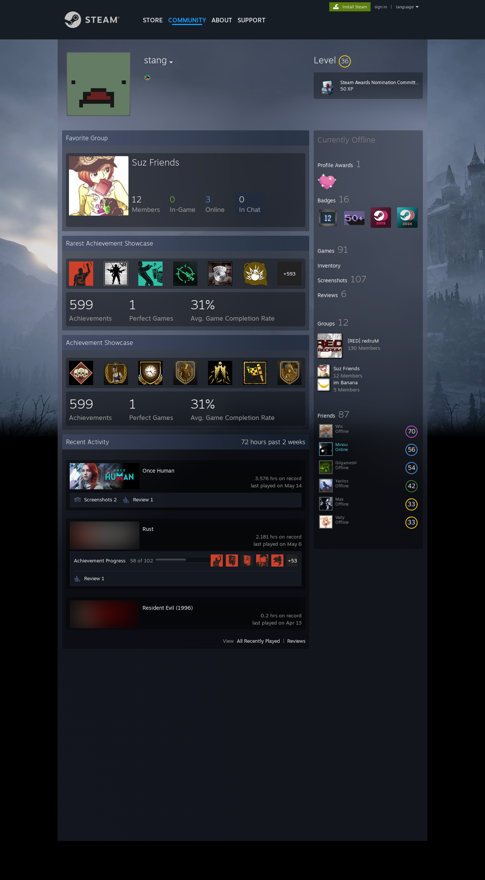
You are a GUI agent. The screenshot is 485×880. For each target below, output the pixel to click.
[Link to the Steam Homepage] (97, 26)
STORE (153, 20)
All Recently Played (258, 641)
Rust (147, 529)
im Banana (345, 382)
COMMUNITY (187, 20)
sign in (380, 6)
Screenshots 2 (100, 499)
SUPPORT (252, 20)
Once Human (158, 470)
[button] (368, 59)
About (221, 20)
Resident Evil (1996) (167, 607)
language (405, 6)
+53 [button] (292, 560)
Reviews (296, 641)
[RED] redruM (363, 341)
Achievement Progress (99, 560)
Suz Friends (346, 368)
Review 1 (143, 499)
